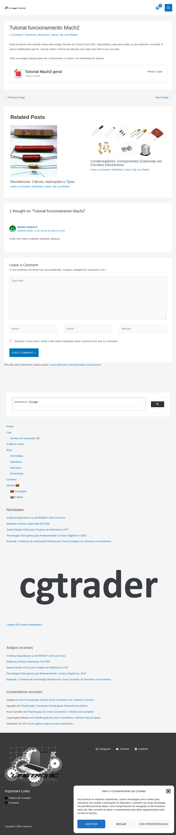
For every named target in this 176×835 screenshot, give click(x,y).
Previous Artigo (14, 97)
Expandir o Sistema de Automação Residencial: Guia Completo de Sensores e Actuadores (58, 541)
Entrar (10, 426)
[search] (75, 402)
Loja (8, 432)
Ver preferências (153, 824)
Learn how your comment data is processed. (75, 364)
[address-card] (12, 802)
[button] (168, 791)
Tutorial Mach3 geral (43, 72)
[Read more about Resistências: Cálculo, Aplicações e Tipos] (33, 151)
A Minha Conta (15, 444)
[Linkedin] (141, 749)
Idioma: (12, 485)
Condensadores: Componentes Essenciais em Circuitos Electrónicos (126, 163)
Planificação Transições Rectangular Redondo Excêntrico (54, 705)
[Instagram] (103, 749)
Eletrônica (31, 34)
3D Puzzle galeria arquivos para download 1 (48, 723)
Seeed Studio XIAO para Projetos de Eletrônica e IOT (37, 529)
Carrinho (11, 479)
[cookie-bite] (18, 798)
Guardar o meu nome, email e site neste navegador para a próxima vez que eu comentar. (66, 341)
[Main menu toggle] (168, 7)
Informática (16, 455)
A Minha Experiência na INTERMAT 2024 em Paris (35, 517)
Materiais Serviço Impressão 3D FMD (28, 523)
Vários (54, 34)
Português (18, 491)
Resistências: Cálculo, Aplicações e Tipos (42, 182)
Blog (9, 450)
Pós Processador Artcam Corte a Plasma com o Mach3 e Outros (56, 699)
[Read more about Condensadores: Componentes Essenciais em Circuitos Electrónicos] (128, 141)
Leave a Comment (20, 186)
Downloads (16, 473)
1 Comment (16, 34)
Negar (121, 824)
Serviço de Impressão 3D (25, 438)
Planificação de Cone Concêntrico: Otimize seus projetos (61, 711)
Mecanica (43, 34)
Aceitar (91, 824)
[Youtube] (122, 749)
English (16, 497)
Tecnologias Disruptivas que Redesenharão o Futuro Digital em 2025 (46, 535)
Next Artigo (164, 97)
